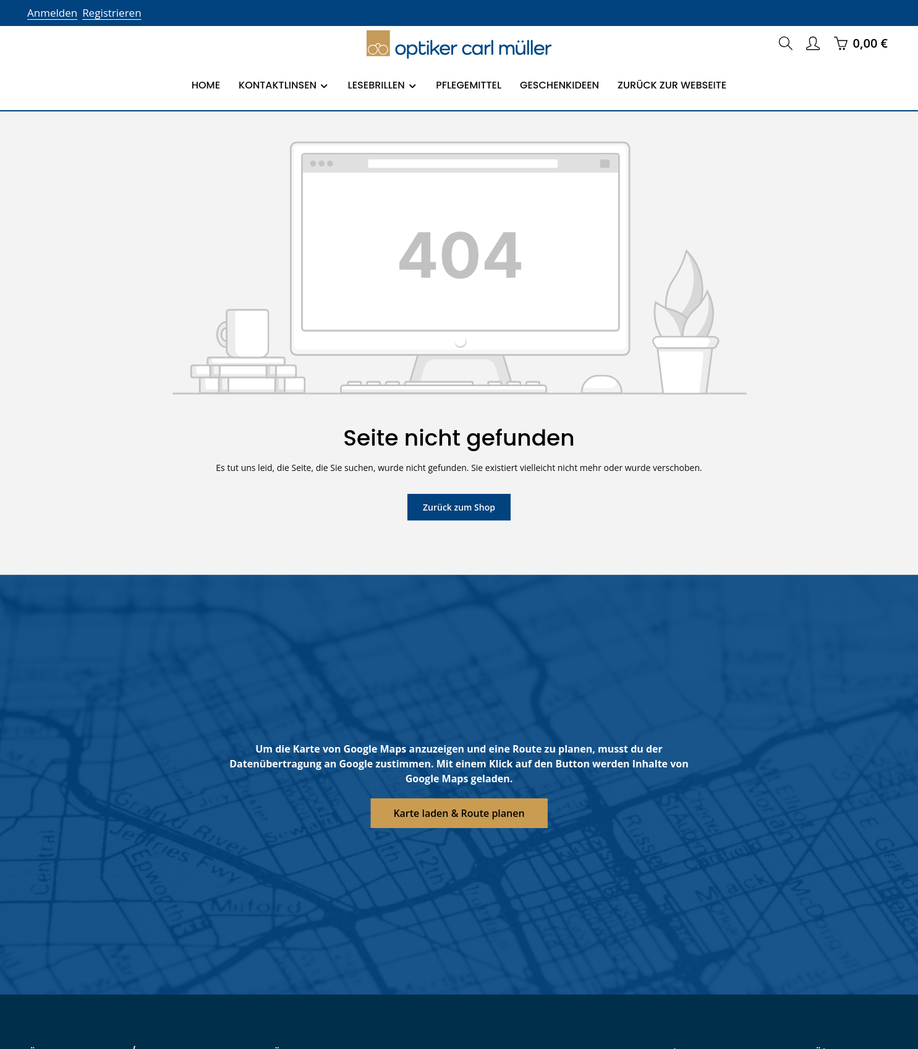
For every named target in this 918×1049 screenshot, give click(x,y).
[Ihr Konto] (813, 43)
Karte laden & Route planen (459, 813)
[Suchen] (785, 43)
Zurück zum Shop (459, 507)
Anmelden (51, 13)
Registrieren (108, 13)
